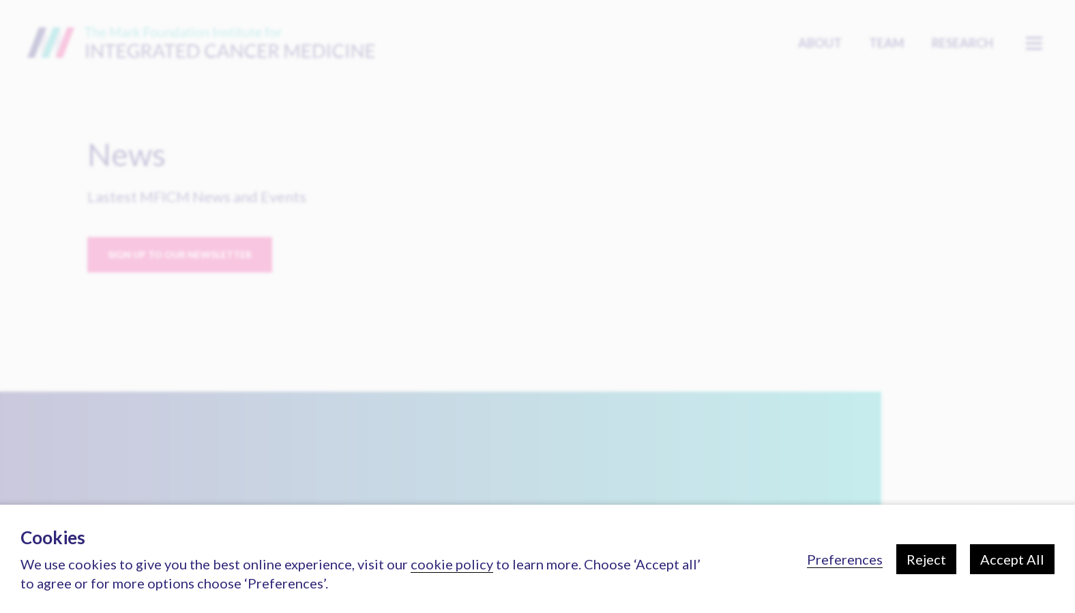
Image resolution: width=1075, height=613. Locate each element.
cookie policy (452, 564)
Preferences (845, 559)
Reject (926, 559)
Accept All (1012, 559)
